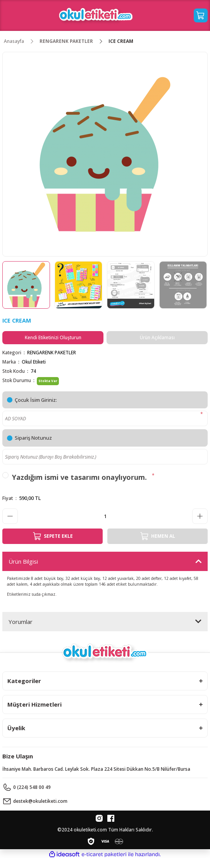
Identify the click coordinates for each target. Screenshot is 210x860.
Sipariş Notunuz (33, 437)
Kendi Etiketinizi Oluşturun (53, 337)
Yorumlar (21, 621)
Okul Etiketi (34, 362)
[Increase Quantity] (200, 516)
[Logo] (96, 15)
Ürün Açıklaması (157, 337)
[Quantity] (105, 516)
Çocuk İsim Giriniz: (36, 399)
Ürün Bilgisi (23, 561)
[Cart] (201, 15)
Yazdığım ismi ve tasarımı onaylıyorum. (79, 477)
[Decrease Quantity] (10, 516)
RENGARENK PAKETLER (51, 352)
